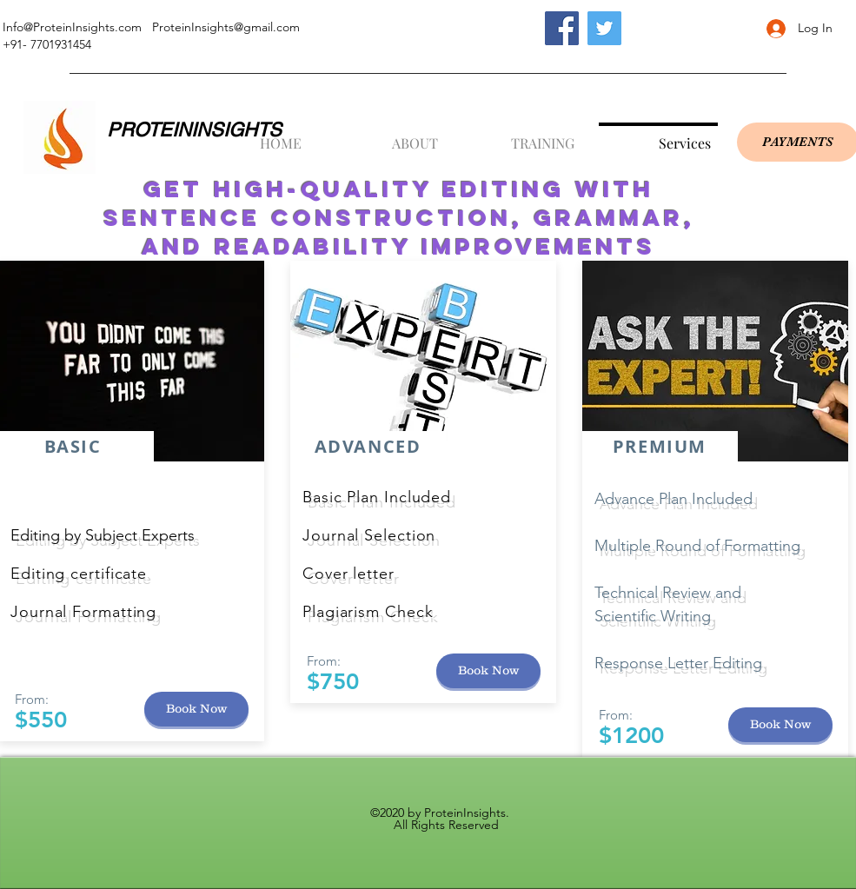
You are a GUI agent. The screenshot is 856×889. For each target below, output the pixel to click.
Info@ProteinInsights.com (72, 27)
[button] (385, 136)
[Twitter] (604, 28)
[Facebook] (562, 28)
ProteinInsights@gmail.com (226, 27)
